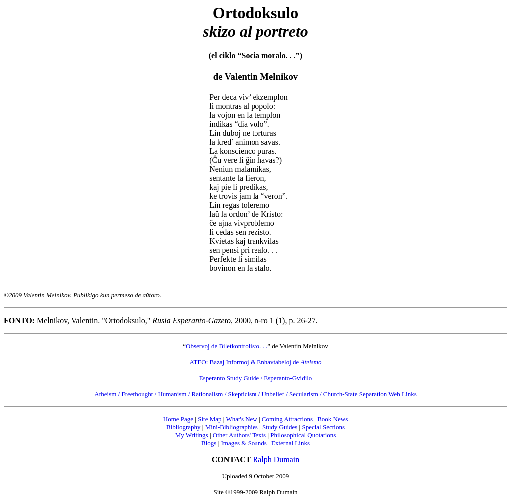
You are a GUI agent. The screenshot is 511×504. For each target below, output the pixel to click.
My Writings (191, 435)
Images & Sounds (243, 443)
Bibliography (183, 427)
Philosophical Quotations (303, 435)
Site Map (209, 419)
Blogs (208, 443)
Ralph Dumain (276, 459)
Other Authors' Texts (239, 435)
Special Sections (323, 427)
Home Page (178, 419)
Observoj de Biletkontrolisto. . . (226, 346)
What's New (241, 419)
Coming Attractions (287, 419)
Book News (332, 419)
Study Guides (279, 427)
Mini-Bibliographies (231, 427)
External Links (290, 443)
